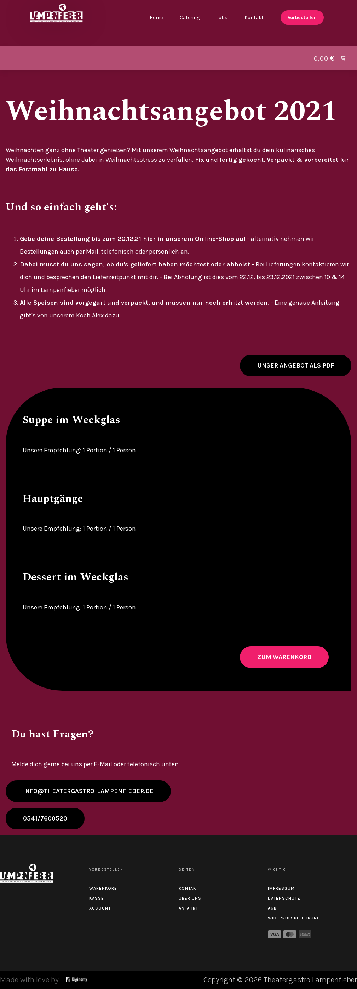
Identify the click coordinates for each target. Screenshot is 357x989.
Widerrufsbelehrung (294, 918)
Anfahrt (188, 908)
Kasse (96, 898)
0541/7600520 (45, 818)
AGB (272, 908)
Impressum (281, 888)
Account (100, 908)
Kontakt (254, 18)
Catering (190, 18)
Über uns (190, 898)
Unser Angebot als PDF (295, 365)
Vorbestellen (302, 18)
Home (156, 18)
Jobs (222, 18)
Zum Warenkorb (284, 657)
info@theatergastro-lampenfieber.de (88, 791)
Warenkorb (103, 888)
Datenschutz (284, 898)
